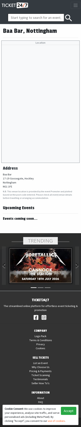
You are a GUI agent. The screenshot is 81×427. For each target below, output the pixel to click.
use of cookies (56, 421)
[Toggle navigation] (75, 5)
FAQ (40, 402)
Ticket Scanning (40, 375)
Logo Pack (40, 336)
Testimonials (40, 379)
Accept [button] (68, 411)
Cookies (40, 348)
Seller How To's (40, 383)
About (40, 398)
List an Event (40, 363)
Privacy (40, 344)
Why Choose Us (40, 367)
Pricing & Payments (40, 371)
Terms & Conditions (40, 340)
